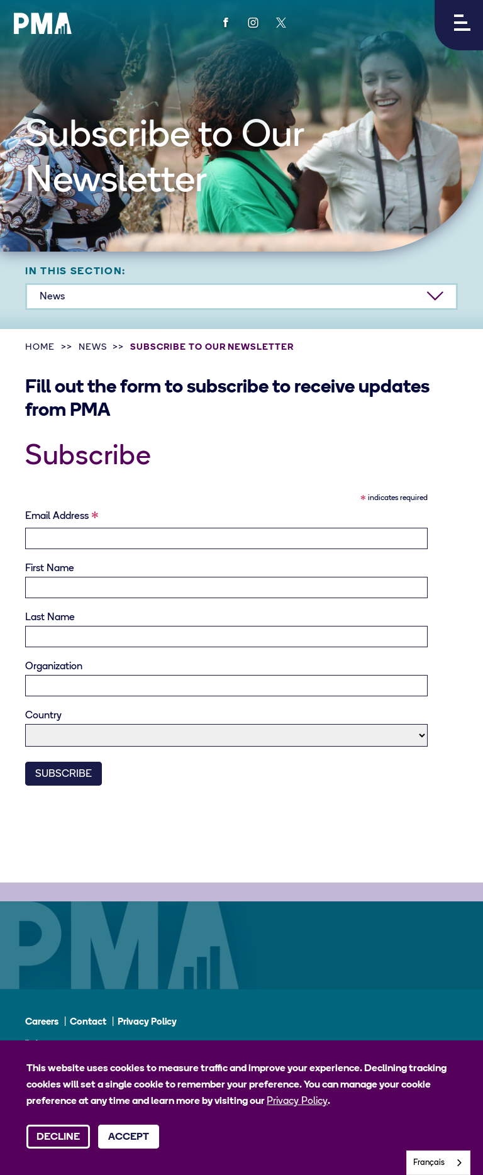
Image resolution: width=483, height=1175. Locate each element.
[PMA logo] (43, 23)
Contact (88, 1022)
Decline (58, 1137)
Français (429, 1163)
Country (43, 716)
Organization (53, 667)
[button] (459, 25)
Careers (41, 1022)
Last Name (50, 618)
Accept (128, 1137)
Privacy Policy (147, 1022)
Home (40, 347)
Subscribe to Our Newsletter (212, 347)
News (93, 347)
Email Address (62, 518)
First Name (49, 569)
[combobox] (438, 1162)
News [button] (52, 297)
